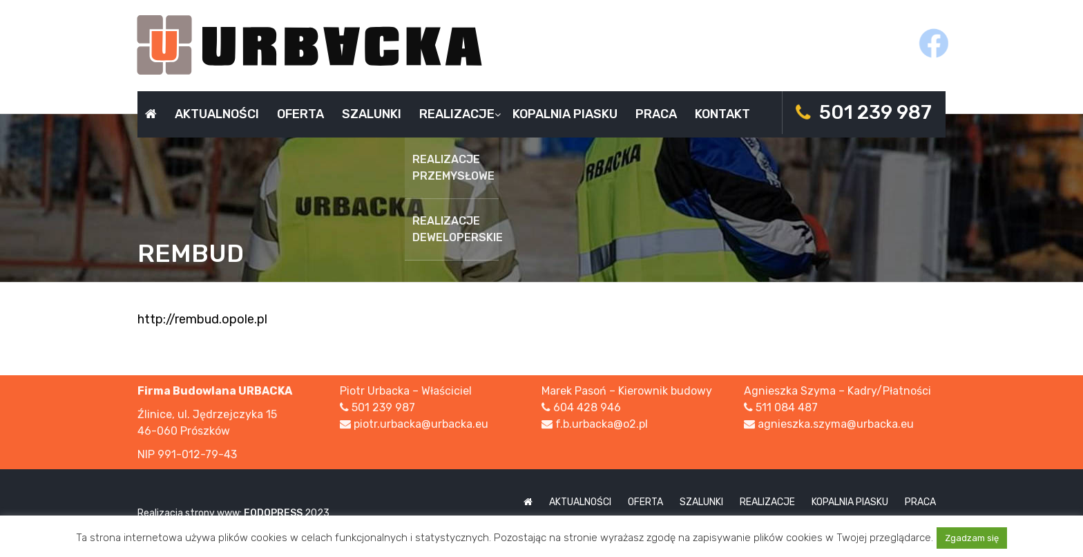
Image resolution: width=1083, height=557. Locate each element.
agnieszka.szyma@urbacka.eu (836, 424)
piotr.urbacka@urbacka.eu (421, 424)
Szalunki (371, 114)
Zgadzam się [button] (972, 538)
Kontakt (722, 114)
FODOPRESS (273, 513)
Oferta (300, 114)
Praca (656, 114)
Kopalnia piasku (564, 114)
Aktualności (217, 114)
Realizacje (457, 114)
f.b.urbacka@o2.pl (601, 424)
